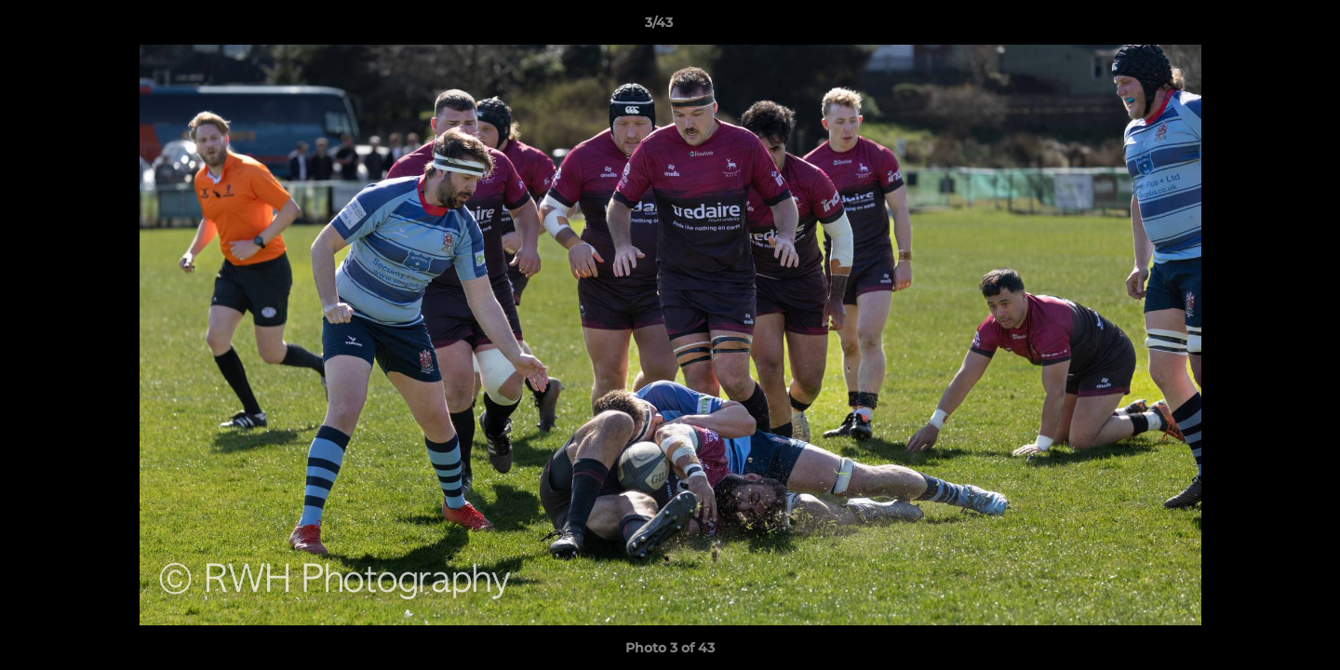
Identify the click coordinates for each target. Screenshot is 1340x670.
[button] (1262, 27)
